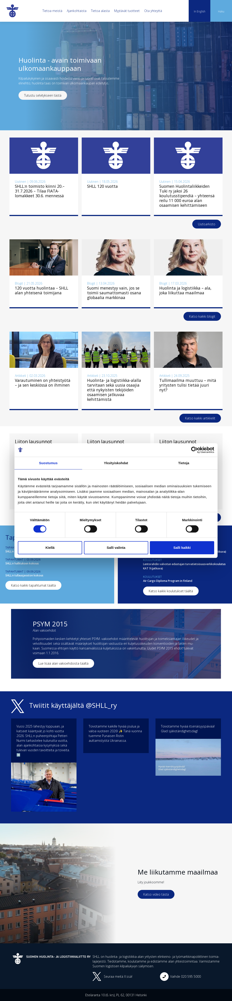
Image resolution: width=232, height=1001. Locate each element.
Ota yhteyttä (153, 11)
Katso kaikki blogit (202, 316)
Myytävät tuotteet (127, 11)
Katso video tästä (156, 894)
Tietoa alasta (100, 11)
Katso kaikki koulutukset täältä (171, 591)
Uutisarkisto (206, 224)
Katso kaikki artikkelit (200, 418)
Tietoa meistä (52, 11)
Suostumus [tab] (48, 463)
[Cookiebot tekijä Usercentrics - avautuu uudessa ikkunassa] (194, 450)
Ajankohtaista (76, 11)
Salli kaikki (182, 547)
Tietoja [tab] (183, 463)
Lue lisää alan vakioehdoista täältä (63, 663)
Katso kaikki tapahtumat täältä (33, 585)
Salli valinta (116, 547)
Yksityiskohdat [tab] (116, 463)
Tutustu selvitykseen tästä (42, 95)
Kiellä (49, 547)
